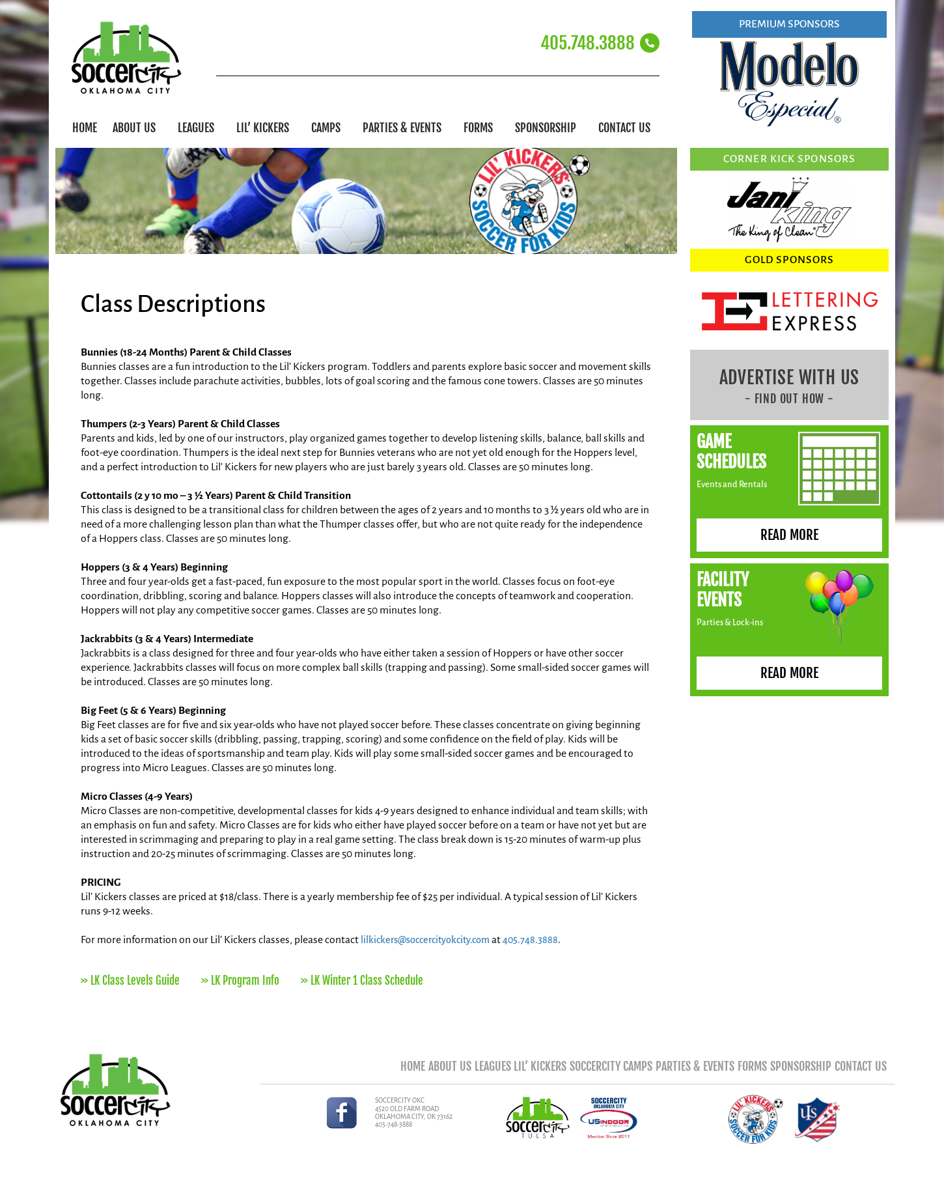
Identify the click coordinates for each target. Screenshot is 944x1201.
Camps (329, 127)
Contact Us (624, 127)
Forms (481, 127)
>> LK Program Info (240, 981)
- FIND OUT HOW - (789, 398)
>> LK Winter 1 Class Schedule (362, 981)
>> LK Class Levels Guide (130, 981)
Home (84, 127)
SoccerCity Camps (566, 1069)
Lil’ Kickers (266, 127)
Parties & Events (405, 127)
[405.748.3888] (649, 43)
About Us (137, 127)
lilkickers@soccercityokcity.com (432, 940)
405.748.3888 (587, 43)
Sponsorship (549, 127)
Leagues (199, 127)
